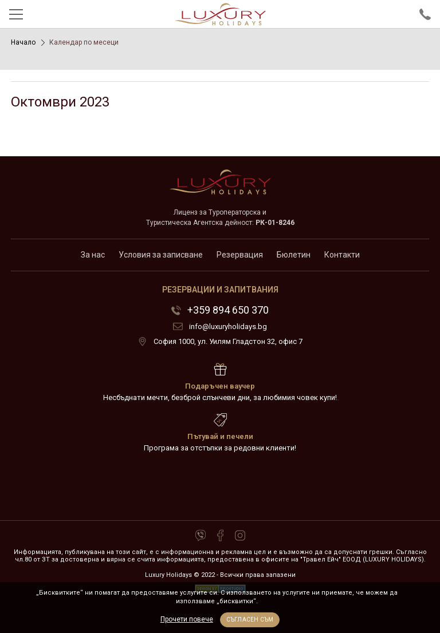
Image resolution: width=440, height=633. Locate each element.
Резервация (240, 254)
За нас (93, 254)
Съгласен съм (249, 619)
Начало (23, 42)
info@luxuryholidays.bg (228, 326)
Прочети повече (186, 619)
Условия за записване (161, 254)
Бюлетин (294, 254)
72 (220, 487)
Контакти (342, 254)
